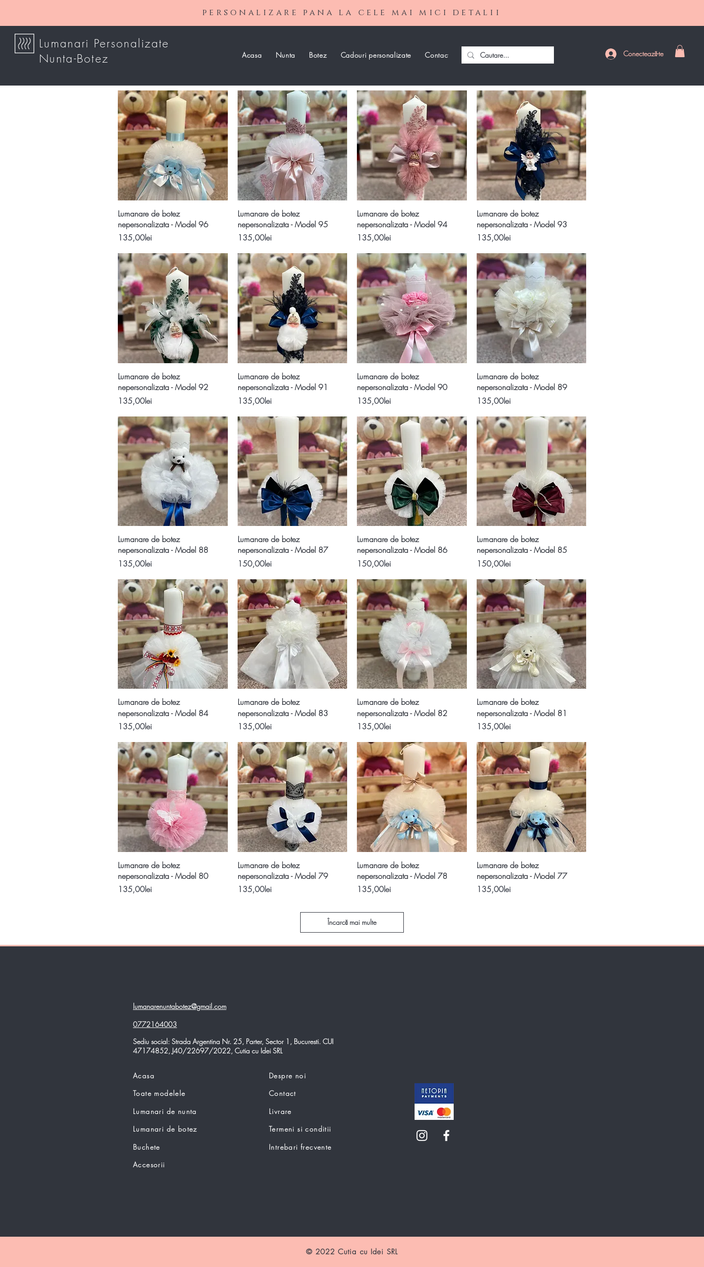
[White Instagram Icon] (422, 1135)
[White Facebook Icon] (446, 1135)
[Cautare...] (506, 55)
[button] (680, 51)
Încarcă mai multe (352, 922)
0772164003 (155, 1024)
